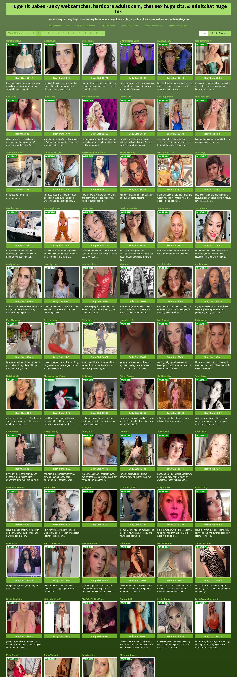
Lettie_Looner (164, 542)
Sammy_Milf (126, 542)
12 (91, 33)
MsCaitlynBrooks (90, 91)
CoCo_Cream (88, 191)
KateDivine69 (13, 342)
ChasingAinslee (165, 91)
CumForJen (88, 41)
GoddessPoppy (203, 41)
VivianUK (124, 241)
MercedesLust (89, 292)
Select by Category (219, 33)
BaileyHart (87, 442)
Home (203, 33)
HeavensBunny (127, 141)
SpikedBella (201, 191)
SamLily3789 (50, 241)
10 (79, 33)
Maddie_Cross (13, 191)
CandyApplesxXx (52, 141)
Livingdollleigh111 (53, 542)
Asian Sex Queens (130, 26)
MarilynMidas (13, 241)
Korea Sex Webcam (153, 26)
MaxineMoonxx (89, 492)
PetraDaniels (12, 593)
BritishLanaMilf (51, 292)
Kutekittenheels (90, 241)
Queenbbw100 (202, 91)
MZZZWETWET (165, 41)
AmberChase (50, 442)
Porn (68, 26)
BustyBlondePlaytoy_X (206, 542)
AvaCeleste (163, 392)
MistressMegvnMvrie (54, 342)
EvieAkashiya (13, 292)
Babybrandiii (88, 593)
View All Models (16, 33)
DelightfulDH (163, 442)
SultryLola (87, 392)
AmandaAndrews (15, 141)
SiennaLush (126, 91)
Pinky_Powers (127, 342)
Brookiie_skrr (164, 241)
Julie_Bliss (49, 91)
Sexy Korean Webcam (85, 26)
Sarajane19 (200, 392)
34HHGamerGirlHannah (94, 141)
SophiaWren (50, 41)
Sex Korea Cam (108, 26)
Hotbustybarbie (52, 191)
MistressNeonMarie (129, 41)
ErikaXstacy (201, 442)
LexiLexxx (11, 91)
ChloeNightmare (128, 593)
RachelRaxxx (201, 241)
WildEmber (125, 492)
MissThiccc (163, 292)
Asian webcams (56, 26)
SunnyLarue (163, 191)
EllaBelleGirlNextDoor (93, 542)
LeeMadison (12, 392)
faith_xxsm (200, 292)
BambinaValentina (15, 442)
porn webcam (170, 659)
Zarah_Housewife (128, 191)
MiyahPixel (11, 492)
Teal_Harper (201, 342)
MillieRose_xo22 (128, 442)
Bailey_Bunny (51, 392)
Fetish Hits (143, 673)
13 (97, 33)
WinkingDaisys (13, 41)
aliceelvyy (200, 141)
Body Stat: (24, 72)
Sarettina (124, 392)
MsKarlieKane (164, 492)
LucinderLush (127, 292)
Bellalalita (87, 342)
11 (85, 33)
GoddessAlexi (164, 342)
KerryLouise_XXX (53, 492)
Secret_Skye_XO (203, 492)
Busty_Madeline (14, 542)
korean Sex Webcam (178, 26)
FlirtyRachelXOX (165, 141)
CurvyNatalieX (51, 593)
